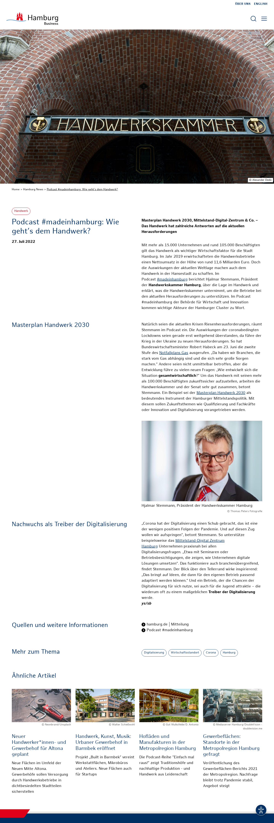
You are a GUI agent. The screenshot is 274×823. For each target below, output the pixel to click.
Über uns (243, 4)
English (261, 4)
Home (16, 189)
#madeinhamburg (172, 279)
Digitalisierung (154, 652)
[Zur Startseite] (32, 18)
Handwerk (21, 211)
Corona (211, 652)
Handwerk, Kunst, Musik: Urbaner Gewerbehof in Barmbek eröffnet (103, 742)
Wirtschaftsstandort (185, 652)
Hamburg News (33, 189)
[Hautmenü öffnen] (264, 18)
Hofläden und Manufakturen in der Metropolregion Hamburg (167, 742)
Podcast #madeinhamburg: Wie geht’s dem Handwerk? (82, 189)
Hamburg (229, 652)
